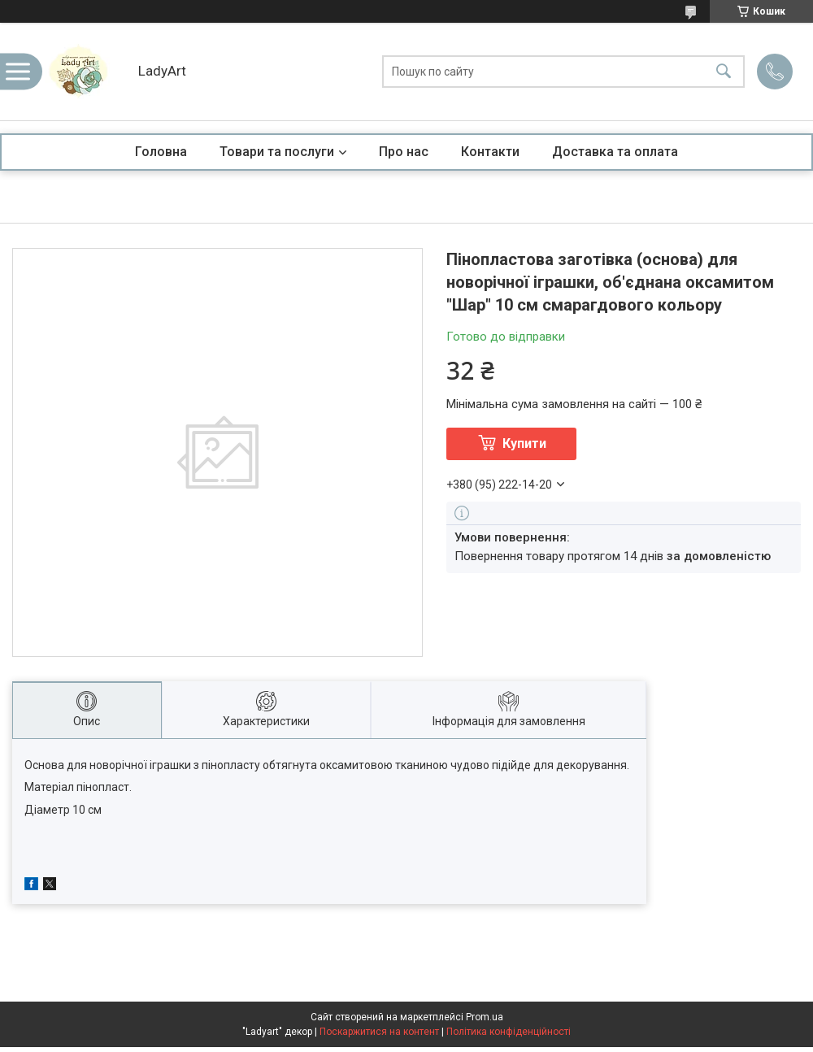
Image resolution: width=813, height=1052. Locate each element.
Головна (161, 151)
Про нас (403, 151)
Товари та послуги (277, 151)
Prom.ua (484, 1017)
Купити (524, 443)
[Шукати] (723, 72)
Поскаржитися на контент (379, 1031)
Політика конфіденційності (508, 1031)
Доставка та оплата (615, 151)
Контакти (490, 151)
